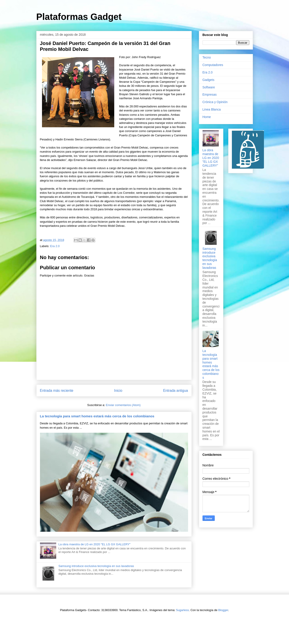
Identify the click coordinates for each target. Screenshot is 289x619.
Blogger (223, 610)
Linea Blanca (212, 109)
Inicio (118, 390)
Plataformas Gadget (79, 17)
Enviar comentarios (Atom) (123, 405)
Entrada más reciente (56, 390)
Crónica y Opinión (215, 102)
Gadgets (208, 80)
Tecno (207, 57)
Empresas (210, 94)
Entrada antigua (175, 390)
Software (209, 87)
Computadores (213, 65)
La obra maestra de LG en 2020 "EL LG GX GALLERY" (94, 544)
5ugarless (182, 610)
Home (207, 117)
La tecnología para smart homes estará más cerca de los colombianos (97, 416)
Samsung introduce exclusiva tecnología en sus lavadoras (96, 566)
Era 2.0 (55, 246)
